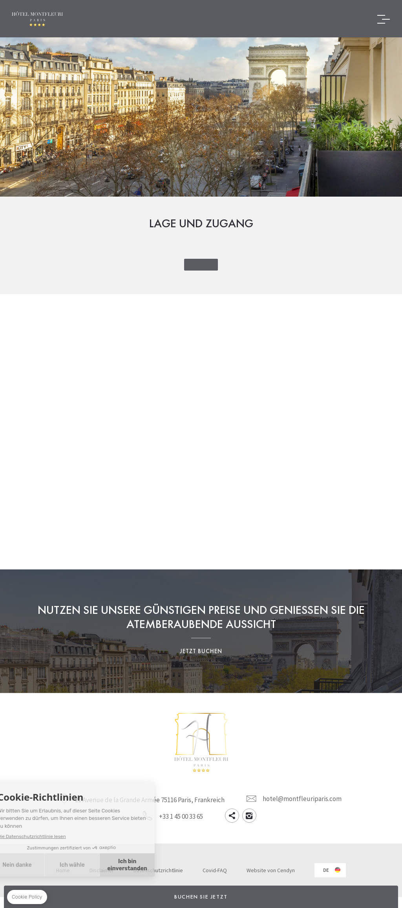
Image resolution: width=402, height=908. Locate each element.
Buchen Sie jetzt (201, 896)
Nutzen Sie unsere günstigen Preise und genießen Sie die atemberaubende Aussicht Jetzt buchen (201, 631)
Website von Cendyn (271, 870)
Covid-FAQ (215, 870)
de (326, 870)
